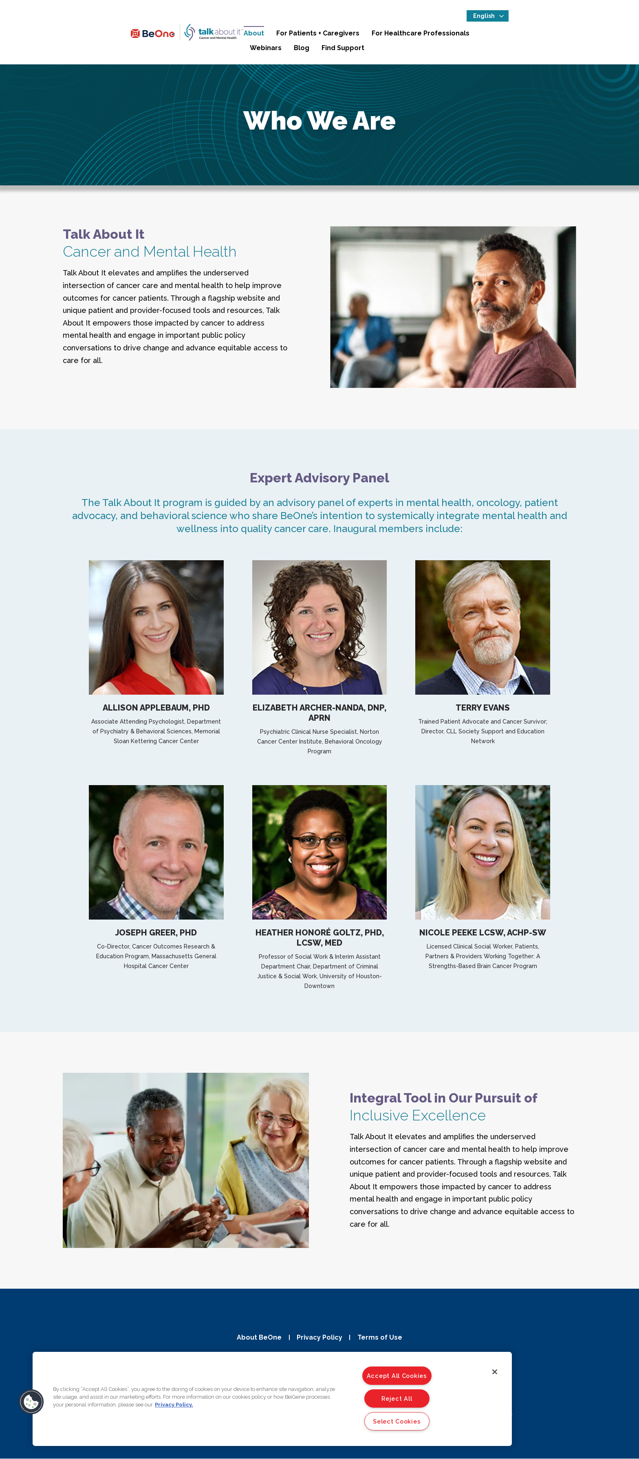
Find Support (585, 36)
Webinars (508, 36)
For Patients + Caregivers (328, 36)
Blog (544, 36)
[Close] (495, 1372)
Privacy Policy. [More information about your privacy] (174, 1405)
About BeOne (257, 1337)
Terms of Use (381, 1337)
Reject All (396, 1398)
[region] (272, 1399)
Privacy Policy (319, 1337)
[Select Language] (586, 18)
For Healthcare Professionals (431, 36)
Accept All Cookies (397, 1375)
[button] (31, 1402)
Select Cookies (397, 1421)
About (264, 36)
